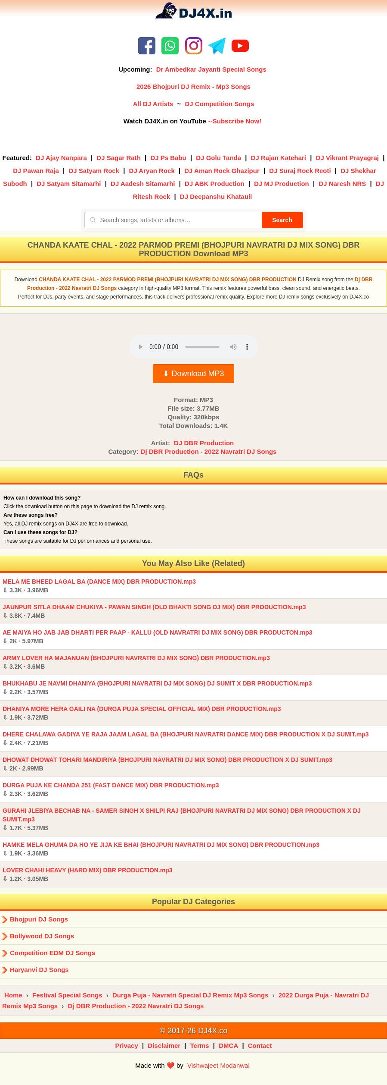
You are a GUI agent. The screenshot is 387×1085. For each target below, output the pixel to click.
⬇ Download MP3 (193, 373)
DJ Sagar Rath (118, 157)
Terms (199, 1045)
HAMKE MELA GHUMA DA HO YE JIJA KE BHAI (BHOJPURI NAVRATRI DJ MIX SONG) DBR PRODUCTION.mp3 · (161, 849)
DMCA (228, 1045)
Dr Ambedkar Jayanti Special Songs (211, 69)
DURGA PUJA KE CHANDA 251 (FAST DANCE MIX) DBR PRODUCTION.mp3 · (111, 789)
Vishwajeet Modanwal (218, 1065)
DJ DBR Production (204, 443)
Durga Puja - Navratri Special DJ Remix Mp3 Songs (190, 995)
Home (13, 995)
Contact (260, 1045)
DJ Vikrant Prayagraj (347, 157)
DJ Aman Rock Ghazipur (221, 170)
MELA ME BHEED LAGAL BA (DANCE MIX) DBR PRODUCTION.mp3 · (99, 586)
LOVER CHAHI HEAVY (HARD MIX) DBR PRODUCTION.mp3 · (88, 874)
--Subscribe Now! (234, 121)
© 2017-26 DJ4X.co (193, 1030)
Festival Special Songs (67, 995)
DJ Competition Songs (219, 103)
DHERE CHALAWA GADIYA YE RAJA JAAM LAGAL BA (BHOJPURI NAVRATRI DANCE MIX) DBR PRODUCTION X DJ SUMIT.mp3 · (185, 738)
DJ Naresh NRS (342, 183)
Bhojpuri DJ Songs (39, 919)
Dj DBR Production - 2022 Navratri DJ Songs (209, 451)
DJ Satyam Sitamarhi (69, 183)
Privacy (126, 1045)
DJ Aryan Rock (152, 170)
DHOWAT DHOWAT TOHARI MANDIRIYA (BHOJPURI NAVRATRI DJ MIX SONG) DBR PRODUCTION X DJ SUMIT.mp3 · (167, 764)
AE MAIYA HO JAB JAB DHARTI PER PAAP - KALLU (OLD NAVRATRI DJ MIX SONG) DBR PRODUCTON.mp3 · (158, 637)
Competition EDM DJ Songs (52, 952)
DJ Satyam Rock (93, 170)
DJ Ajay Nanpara (61, 157)
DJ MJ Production (281, 183)
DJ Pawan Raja (36, 170)
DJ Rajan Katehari (278, 157)
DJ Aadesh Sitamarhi (143, 183)
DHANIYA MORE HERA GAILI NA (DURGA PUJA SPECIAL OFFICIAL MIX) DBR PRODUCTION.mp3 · (142, 713)
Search (282, 220)
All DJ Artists (153, 103)
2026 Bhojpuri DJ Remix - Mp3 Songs (193, 86)
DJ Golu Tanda (218, 157)
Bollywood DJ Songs (42, 936)
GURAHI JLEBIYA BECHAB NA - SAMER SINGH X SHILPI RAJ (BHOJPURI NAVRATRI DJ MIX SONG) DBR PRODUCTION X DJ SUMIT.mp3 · (182, 819)
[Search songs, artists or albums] (173, 220)
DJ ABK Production (215, 183)
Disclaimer (164, 1045)
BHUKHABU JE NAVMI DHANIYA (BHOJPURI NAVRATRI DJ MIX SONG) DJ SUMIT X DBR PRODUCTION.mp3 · (157, 687)
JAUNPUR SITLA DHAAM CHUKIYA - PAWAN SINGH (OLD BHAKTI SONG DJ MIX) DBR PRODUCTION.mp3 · (154, 611)
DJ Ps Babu (168, 157)
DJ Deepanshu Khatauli (216, 196)
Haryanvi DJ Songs (39, 969)
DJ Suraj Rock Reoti (300, 170)
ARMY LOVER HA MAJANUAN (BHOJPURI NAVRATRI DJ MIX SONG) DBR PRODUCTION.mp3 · (136, 662)
